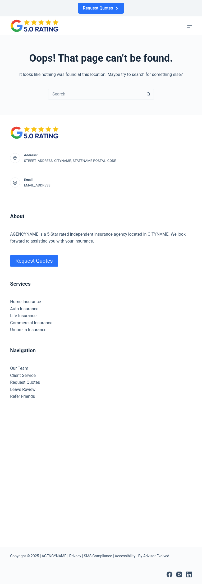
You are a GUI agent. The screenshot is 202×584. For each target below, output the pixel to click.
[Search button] (148, 94)
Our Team (19, 368)
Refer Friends (22, 396)
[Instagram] (179, 574)
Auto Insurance (24, 308)
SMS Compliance (98, 556)
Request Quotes (101, 8)
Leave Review (22, 389)
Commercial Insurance (31, 322)
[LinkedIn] (189, 574)
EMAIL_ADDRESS (37, 185)
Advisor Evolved (156, 556)
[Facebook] (169, 574)
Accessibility (125, 556)
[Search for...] (95, 94)
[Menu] (189, 25)
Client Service (23, 375)
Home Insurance (25, 301)
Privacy (75, 556)
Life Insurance (23, 315)
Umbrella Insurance (28, 329)
